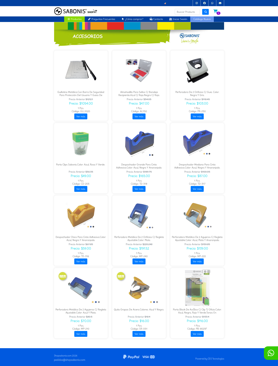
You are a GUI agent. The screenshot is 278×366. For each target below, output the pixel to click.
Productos (74, 19)
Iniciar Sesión (178, 19)
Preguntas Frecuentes (101, 19)
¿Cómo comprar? (132, 19)
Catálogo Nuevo (202, 19)
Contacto (156, 19)
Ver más (80, 116)
